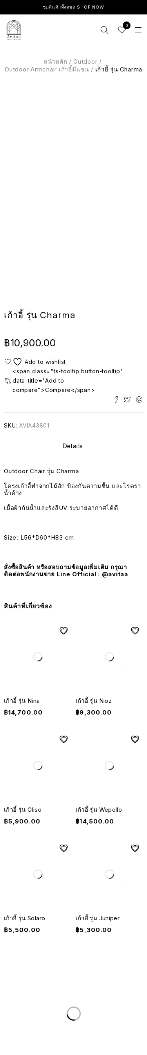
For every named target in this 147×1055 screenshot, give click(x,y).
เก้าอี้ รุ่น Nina (22, 700)
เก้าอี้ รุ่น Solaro (24, 918)
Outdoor (85, 61)
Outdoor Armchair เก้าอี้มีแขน (47, 69)
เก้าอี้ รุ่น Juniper (98, 918)
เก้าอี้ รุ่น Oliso (23, 809)
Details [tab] (72, 446)
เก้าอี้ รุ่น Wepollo (99, 809)
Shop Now (90, 7)
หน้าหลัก (55, 61)
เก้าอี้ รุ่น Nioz (94, 700)
